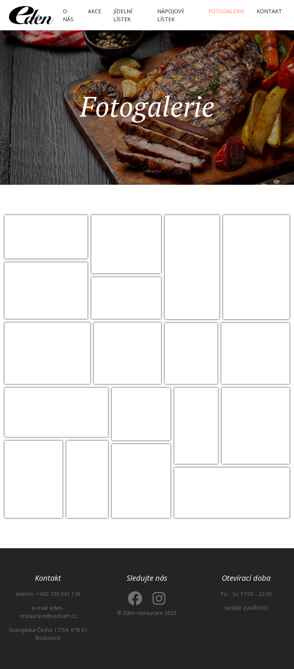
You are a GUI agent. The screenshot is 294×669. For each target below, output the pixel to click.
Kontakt (269, 11)
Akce (94, 11)
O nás (68, 15)
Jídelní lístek (122, 15)
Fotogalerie (226, 11)
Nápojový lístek (170, 15)
